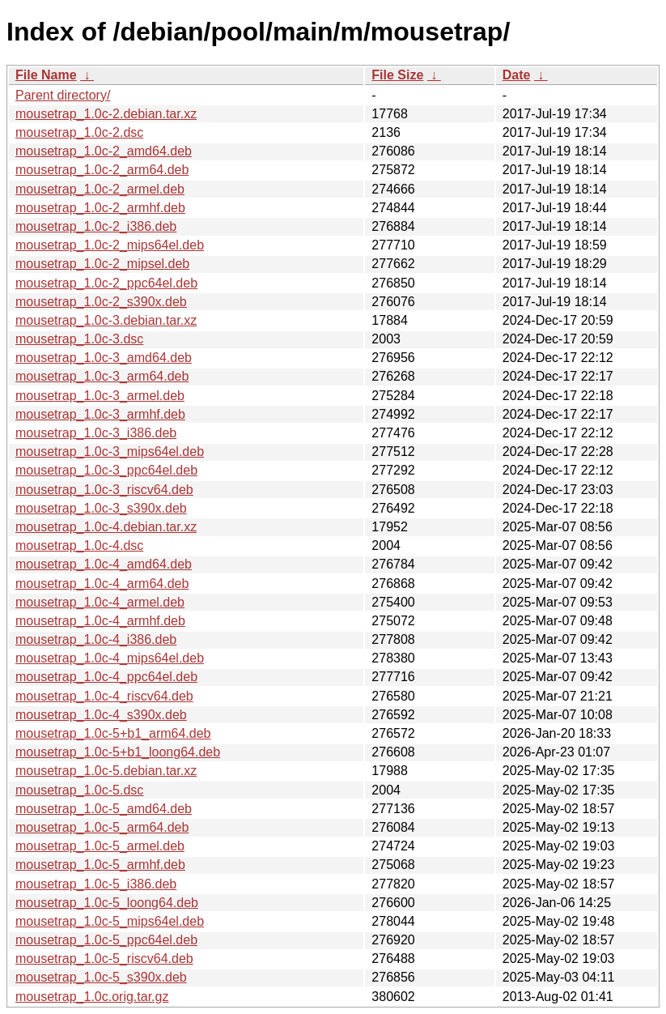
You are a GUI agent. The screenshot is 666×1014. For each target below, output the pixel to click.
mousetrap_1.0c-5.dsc (79, 790)
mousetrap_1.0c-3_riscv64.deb (104, 489)
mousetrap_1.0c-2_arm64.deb (102, 170)
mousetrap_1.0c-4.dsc (79, 545)
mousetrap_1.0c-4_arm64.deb (102, 583)
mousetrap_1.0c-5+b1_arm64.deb (113, 733)
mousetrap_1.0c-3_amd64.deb (103, 357)
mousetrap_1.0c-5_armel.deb (100, 846)
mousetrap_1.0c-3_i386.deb (95, 433)
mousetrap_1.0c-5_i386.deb (95, 884)
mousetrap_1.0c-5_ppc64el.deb (106, 940)
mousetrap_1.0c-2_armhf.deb (100, 208)
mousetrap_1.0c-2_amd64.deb (103, 151)
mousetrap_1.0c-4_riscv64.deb (104, 696)
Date (517, 75)
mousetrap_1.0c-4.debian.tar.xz (106, 527)
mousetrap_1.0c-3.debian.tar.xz (106, 320)
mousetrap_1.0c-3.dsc (79, 339)
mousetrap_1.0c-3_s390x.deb (101, 508)
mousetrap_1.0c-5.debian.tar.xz (106, 771)
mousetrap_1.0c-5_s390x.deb (101, 977)
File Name (46, 75)
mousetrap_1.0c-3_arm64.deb (102, 376)
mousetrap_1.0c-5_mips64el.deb (109, 921)
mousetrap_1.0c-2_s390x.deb (101, 302)
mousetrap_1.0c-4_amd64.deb (103, 564)
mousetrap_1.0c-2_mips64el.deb (109, 245)
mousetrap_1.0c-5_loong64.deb (106, 903)
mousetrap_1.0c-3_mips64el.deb (109, 451)
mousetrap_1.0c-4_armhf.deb (100, 621)
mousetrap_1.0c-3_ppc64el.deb (106, 470)
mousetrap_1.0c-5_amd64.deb (103, 809)
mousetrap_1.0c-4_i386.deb (95, 639)
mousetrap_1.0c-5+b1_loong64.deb (117, 752)
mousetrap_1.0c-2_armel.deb (100, 189)
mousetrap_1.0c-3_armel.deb (100, 396)
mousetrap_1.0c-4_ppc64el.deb (106, 677)
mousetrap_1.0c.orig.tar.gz (91, 996)
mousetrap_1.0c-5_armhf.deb (100, 864)
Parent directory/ (62, 95)
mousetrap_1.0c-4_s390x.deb (101, 715)
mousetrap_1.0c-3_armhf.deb (100, 414)
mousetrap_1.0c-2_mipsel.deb (102, 264)
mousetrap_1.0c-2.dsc (79, 132)
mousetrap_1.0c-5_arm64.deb (102, 827)
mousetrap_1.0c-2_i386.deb (95, 226)
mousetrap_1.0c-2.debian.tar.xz (106, 114)
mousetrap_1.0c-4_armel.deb (100, 602)
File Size (397, 75)
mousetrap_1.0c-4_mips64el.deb (109, 658)
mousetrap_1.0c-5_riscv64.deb (104, 958)
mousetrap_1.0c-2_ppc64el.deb (106, 283)
